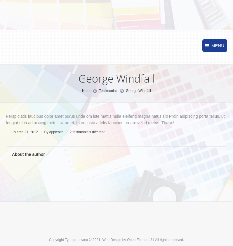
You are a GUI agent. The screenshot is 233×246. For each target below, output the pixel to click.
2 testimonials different (87, 132)
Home (86, 91)
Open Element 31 (140, 240)
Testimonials (108, 91)
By (53, 132)
